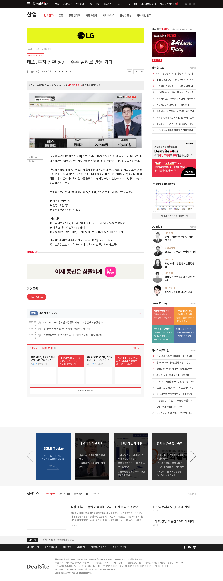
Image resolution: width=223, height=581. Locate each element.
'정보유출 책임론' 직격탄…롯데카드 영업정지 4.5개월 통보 (182, 368)
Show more (85, 390)
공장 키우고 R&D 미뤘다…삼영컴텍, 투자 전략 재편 (178, 413)
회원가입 (135, 348)
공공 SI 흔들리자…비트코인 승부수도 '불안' (185, 318)
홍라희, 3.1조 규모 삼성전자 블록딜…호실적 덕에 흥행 (180, 124)
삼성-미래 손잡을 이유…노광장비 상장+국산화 (176, 86)
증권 (98, 3)
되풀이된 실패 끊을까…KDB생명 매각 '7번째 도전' (178, 111)
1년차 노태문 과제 (161, 311)
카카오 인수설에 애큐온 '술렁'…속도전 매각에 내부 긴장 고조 (182, 73)
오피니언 (120, 3)
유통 (61, 15)
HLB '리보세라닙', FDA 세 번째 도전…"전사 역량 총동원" (181, 80)
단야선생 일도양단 (35, 55)
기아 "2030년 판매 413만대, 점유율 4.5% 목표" (177, 381)
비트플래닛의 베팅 (184, 311)
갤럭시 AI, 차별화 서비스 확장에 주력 (163, 314)
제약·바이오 (64, 493)
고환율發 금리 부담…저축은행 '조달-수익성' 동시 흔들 (180, 400)
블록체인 (108, 3)
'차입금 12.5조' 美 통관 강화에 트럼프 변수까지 (163, 333)
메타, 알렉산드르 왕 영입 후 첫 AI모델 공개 (174, 130)
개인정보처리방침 (98, 547)
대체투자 (67, 3)
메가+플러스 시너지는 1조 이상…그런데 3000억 (177, 92)
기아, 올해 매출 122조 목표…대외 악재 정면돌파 (177, 356)
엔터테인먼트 (144, 15)
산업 (57, 3)
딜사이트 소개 (33, 547)
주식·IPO (50, 493)
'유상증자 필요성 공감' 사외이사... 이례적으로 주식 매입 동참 (163, 336)
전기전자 (48, 15)
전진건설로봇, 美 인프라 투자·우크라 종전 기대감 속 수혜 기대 (72, 335)
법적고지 (81, 547)
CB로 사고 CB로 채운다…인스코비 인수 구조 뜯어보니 (180, 387)
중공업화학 (74, 15)
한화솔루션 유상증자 (163, 329)
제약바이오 (108, 15)
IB (87, 493)
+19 (139, 313)
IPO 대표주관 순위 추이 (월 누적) (174, 216)
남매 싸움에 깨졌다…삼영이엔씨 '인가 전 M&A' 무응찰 (185, 336)
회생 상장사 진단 (183, 329)
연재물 (33, 313)
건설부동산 (125, 15)
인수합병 (79, 3)
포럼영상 (132, 3)
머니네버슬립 (148, 3)
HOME (29, 49)
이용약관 (67, 547)
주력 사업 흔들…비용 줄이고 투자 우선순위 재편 (185, 314)
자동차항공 (91, 15)
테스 (36, 296)
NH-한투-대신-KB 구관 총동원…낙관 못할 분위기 (163, 340)
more (36, 252)
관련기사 (31, 252)
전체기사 (191, 494)
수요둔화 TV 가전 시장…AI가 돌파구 (163, 318)
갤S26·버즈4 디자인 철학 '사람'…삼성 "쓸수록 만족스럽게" (182, 362)
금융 (90, 3)
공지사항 (32, 540)
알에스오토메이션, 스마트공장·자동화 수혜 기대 (66, 329)
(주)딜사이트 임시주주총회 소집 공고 (57, 539)
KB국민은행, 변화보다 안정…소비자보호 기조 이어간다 (180, 394)
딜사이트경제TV (169, 3)
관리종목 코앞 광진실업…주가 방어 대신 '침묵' (176, 105)
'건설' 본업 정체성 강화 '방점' (169, 406)
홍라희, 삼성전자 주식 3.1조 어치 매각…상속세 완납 (179, 375)
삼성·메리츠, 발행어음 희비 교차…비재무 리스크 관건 (179, 98)
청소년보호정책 (119, 547)
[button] (193, 456)
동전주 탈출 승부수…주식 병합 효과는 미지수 (185, 321)
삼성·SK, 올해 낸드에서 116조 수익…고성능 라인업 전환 (181, 117)
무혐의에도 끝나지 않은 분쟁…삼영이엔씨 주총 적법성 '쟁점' (185, 333)
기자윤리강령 (51, 547)
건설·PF (96, 493)
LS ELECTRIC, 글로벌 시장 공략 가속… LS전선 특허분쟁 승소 (73, 322)
